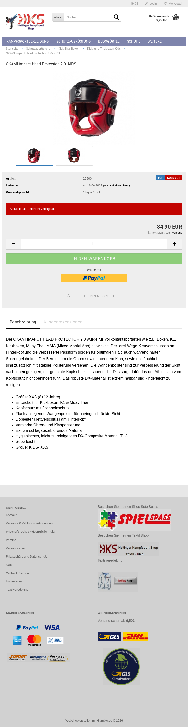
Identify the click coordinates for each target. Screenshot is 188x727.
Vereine (11, 540)
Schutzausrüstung (73, 41)
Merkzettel (173, 3)
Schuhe (133, 41)
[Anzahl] (94, 244)
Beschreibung (23, 321)
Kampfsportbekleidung (27, 41)
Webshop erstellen (78, 720)
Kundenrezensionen (63, 321)
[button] (134, 3)
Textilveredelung (17, 589)
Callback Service (17, 573)
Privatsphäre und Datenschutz (26, 556)
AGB (9, 565)
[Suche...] (58, 17)
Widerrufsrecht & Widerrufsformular (31, 531)
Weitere (155, 41)
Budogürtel (109, 41)
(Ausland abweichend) (116, 185)
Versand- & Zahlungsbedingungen (29, 523)
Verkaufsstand (16, 548)
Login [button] (151, 3)
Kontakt (11, 515)
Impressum (14, 581)
